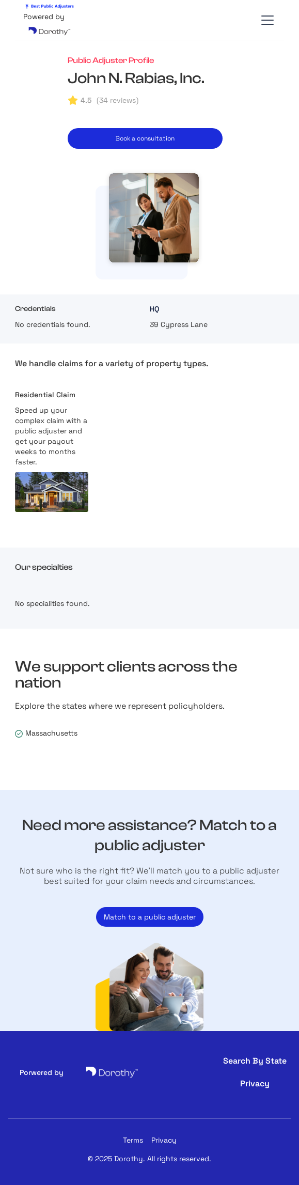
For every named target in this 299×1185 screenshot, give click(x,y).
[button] (265, 20)
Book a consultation (145, 138)
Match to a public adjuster (150, 917)
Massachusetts (51, 733)
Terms (133, 1140)
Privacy (164, 1140)
